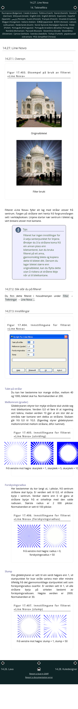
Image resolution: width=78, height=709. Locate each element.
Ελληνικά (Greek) (21, 16)
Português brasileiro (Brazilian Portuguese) (54, 27)
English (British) (49, 16)
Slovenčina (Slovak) (52, 30)
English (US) (35, 16)
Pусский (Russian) (34, 30)
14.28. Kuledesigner (66, 669)
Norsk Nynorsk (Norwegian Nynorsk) (51, 25)
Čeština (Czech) (46, 13)
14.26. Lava (7, 669)
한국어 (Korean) (61, 21)
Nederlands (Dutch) (24, 25)
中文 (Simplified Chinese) (44, 36)
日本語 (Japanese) (45, 21)
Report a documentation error (39, 677)
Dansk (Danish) (61, 13)
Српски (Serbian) (21, 33)
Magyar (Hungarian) (11, 21)
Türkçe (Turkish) (55, 33)
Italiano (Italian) (28, 21)
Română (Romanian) (15, 30)
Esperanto (61, 16)
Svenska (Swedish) (38, 33)
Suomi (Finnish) (34, 19)
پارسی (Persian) (18, 19)
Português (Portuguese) (22, 27)
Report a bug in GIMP (39, 673)
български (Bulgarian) (12, 13)
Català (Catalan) (30, 13)
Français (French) (49, 19)
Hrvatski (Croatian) (67, 19)
